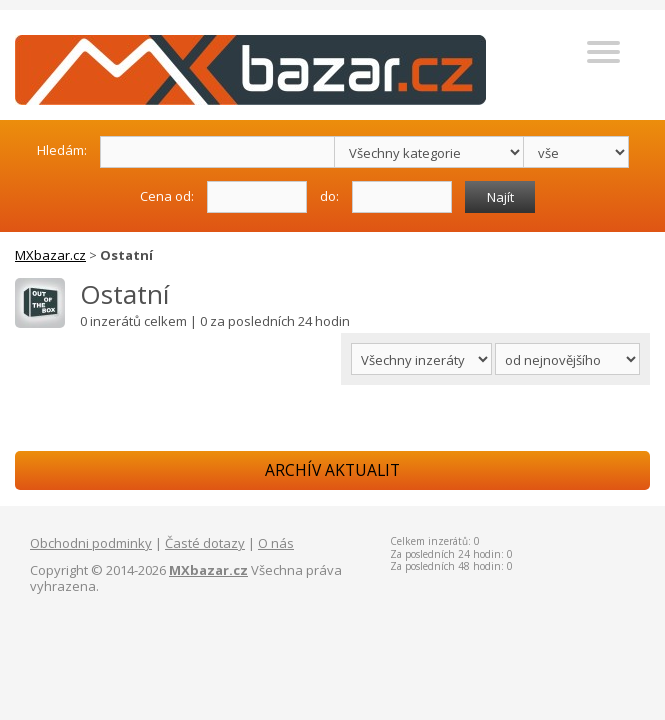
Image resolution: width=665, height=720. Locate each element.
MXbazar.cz (50, 255)
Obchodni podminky (91, 543)
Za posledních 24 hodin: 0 (451, 554)
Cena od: (167, 195)
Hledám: (62, 149)
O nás (276, 543)
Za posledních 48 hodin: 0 (451, 566)
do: (329, 195)
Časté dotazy (205, 543)
